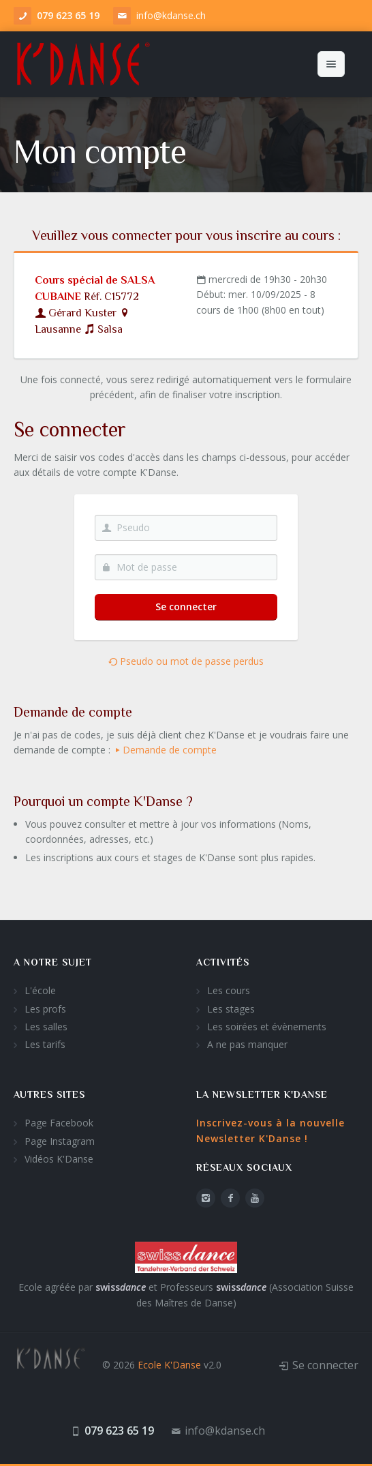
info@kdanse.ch (171, 15)
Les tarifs (45, 1044)
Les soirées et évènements (266, 1026)
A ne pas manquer (247, 1044)
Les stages (231, 1008)
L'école (40, 990)
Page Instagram (60, 1141)
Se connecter (186, 606)
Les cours (228, 990)
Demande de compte (165, 749)
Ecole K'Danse (169, 1364)
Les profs (45, 1008)
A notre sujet (53, 962)
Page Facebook (59, 1122)
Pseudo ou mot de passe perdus (186, 661)
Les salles (46, 1026)
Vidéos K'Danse (59, 1158)
